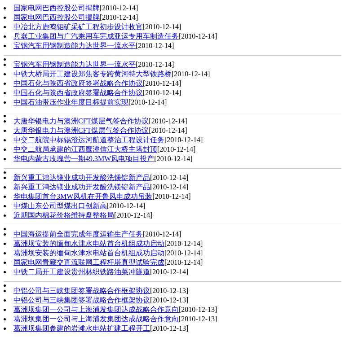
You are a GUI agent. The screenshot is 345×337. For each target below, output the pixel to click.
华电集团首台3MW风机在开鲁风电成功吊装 (82, 196)
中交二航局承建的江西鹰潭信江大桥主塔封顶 (85, 149)
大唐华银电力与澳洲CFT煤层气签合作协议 (81, 121)
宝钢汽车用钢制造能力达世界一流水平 (74, 45)
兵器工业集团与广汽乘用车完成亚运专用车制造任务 (96, 36)
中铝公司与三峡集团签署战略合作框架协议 (81, 290)
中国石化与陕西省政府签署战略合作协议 (78, 83)
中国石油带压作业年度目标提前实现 (70, 102)
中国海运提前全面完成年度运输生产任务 (78, 234)
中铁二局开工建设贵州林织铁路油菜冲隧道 (81, 272)
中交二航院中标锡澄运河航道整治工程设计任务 (88, 140)
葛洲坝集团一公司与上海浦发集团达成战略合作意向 (96, 309)
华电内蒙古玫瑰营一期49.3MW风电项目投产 (83, 158)
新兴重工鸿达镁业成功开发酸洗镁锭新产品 (81, 177)
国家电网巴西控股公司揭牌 (56, 8)
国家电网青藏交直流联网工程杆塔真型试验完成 (88, 262)
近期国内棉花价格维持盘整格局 (63, 215)
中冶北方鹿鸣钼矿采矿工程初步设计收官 (78, 27)
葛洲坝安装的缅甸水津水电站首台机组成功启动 (88, 243)
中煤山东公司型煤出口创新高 (60, 206)
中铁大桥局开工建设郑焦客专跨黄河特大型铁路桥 (92, 74)
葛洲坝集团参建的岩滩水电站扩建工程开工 (81, 328)
